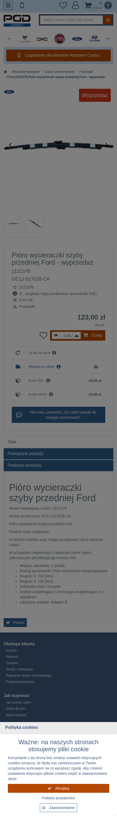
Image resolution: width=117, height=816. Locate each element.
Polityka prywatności (58, 798)
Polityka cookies (21, 727)
